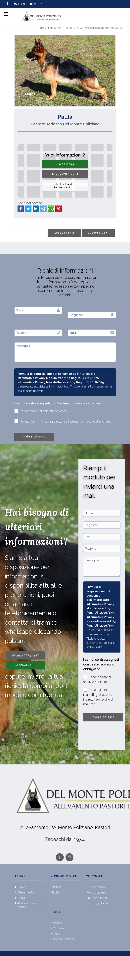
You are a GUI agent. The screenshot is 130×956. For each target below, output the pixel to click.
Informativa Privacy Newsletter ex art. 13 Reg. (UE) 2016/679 (61, 382)
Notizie (57, 923)
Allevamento (25, 892)
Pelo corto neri (96, 887)
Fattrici (56, 892)
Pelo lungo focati (97, 903)
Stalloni (56, 887)
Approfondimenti (63, 939)
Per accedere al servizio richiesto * (41, 411)
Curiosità (58, 928)
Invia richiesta (34, 436)
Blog (19, 4)
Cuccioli (94, 876)
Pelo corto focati (97, 897)
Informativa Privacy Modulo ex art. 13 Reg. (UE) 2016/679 (58, 378)
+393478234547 (65, 174)
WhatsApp (65, 163)
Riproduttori (63, 876)
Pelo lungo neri (96, 892)
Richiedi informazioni (65, 186)
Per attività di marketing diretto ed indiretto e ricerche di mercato (62, 421)
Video (56, 933)
